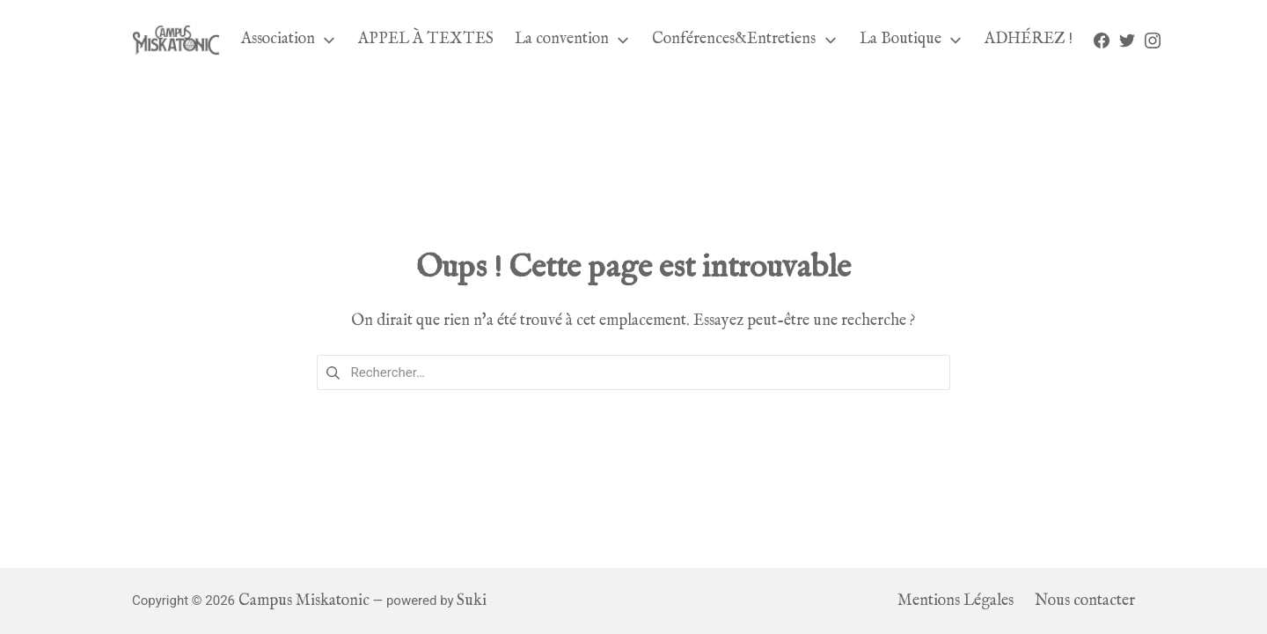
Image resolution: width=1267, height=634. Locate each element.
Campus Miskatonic (304, 601)
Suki (472, 601)
